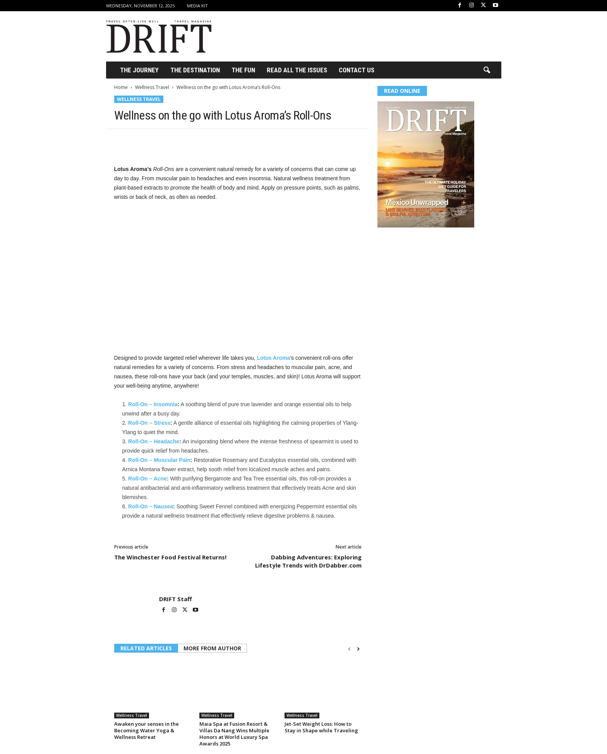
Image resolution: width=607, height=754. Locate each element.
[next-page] (358, 648)
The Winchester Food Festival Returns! (170, 557)
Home (121, 87)
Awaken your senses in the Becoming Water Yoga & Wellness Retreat (146, 730)
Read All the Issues (297, 70)
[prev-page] (349, 648)
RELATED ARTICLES (146, 648)
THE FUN (243, 70)
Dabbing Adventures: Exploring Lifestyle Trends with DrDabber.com (308, 561)
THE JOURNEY (139, 70)
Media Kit (197, 6)
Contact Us (356, 70)
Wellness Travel (152, 87)
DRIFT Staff (175, 599)
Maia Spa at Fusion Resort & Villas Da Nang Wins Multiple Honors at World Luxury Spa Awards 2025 (234, 733)
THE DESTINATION (195, 70)
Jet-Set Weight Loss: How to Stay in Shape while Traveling (321, 727)
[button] (486, 70)
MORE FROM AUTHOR (212, 648)
